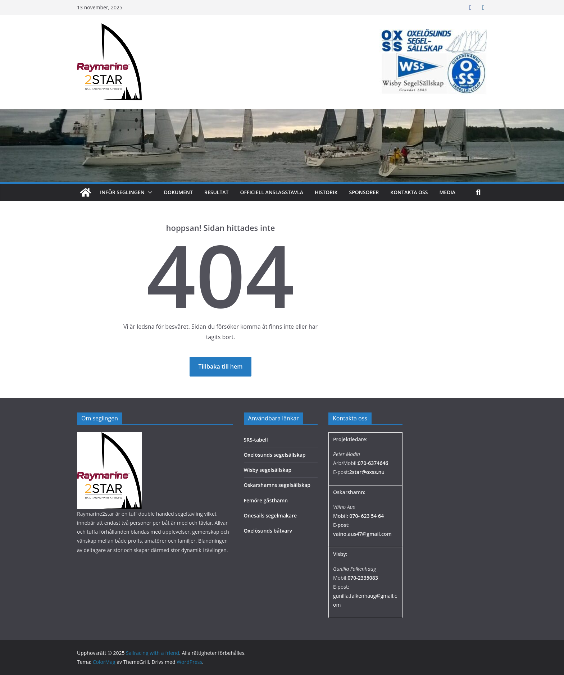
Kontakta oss (409, 192)
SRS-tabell (256, 439)
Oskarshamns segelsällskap (277, 485)
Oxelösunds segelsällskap (275, 454)
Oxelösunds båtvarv (268, 530)
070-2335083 (362, 577)
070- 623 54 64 (366, 515)
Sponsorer (364, 192)
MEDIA (447, 192)
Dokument (178, 192)
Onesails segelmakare (270, 515)
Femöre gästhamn (266, 500)
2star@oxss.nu (367, 472)
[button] (149, 192)
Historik (326, 192)
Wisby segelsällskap (268, 469)
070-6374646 (373, 463)
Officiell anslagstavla (271, 192)
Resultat (216, 192)
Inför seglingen (122, 192)
